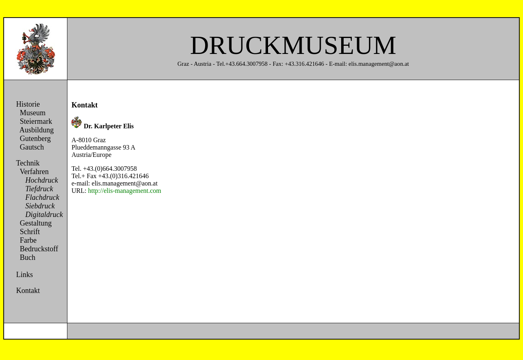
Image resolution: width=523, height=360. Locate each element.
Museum (30, 113)
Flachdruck (36, 197)
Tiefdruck (33, 189)
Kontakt (27, 290)
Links (24, 275)
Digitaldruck (38, 214)
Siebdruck (34, 206)
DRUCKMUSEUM (293, 45)
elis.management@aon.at (124, 183)
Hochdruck (36, 180)
